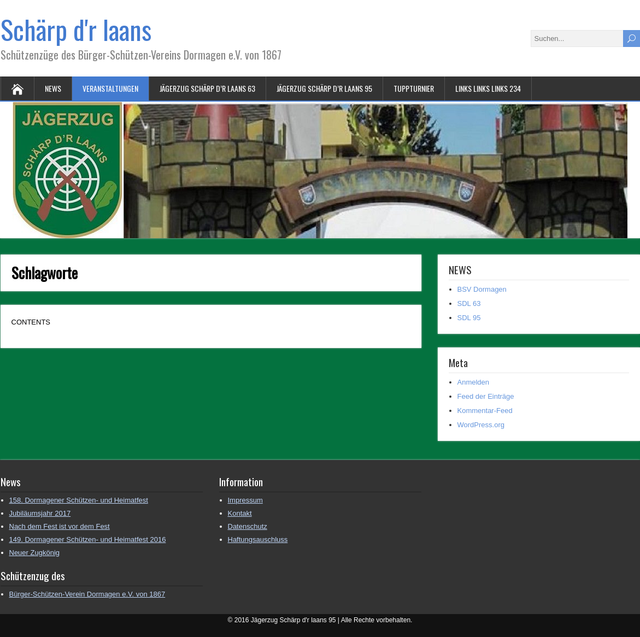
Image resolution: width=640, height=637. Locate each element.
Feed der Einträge (485, 396)
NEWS (53, 88)
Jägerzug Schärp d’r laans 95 (324, 88)
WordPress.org (480, 425)
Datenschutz (247, 526)
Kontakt (240, 513)
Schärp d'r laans (76, 29)
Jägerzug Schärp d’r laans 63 (207, 88)
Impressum (245, 500)
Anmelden (473, 382)
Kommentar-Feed (485, 410)
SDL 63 (469, 303)
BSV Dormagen (482, 289)
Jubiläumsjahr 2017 (40, 513)
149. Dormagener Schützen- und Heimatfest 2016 (87, 539)
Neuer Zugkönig (34, 552)
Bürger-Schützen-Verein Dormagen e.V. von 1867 (87, 594)
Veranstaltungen (110, 88)
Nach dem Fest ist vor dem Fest (59, 526)
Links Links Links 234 (488, 88)
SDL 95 (469, 318)
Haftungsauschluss (258, 539)
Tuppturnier (414, 88)
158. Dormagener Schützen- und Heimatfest (78, 500)
